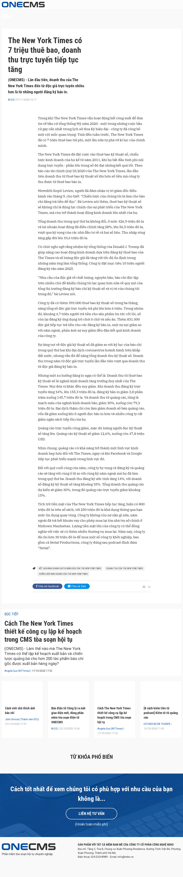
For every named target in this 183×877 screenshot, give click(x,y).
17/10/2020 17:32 (42, 679)
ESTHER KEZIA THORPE (157, 732)
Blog (7, 16)
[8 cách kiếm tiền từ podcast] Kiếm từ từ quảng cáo (161, 721)
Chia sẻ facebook (47, 586)
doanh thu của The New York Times (124, 568)
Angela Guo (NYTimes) (17, 679)
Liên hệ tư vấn (91, 822)
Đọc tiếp (11, 614)
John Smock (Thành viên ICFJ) (22, 728)
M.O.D (11, 99)
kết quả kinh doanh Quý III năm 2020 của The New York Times (70, 568)
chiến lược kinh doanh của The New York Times (63, 574)
